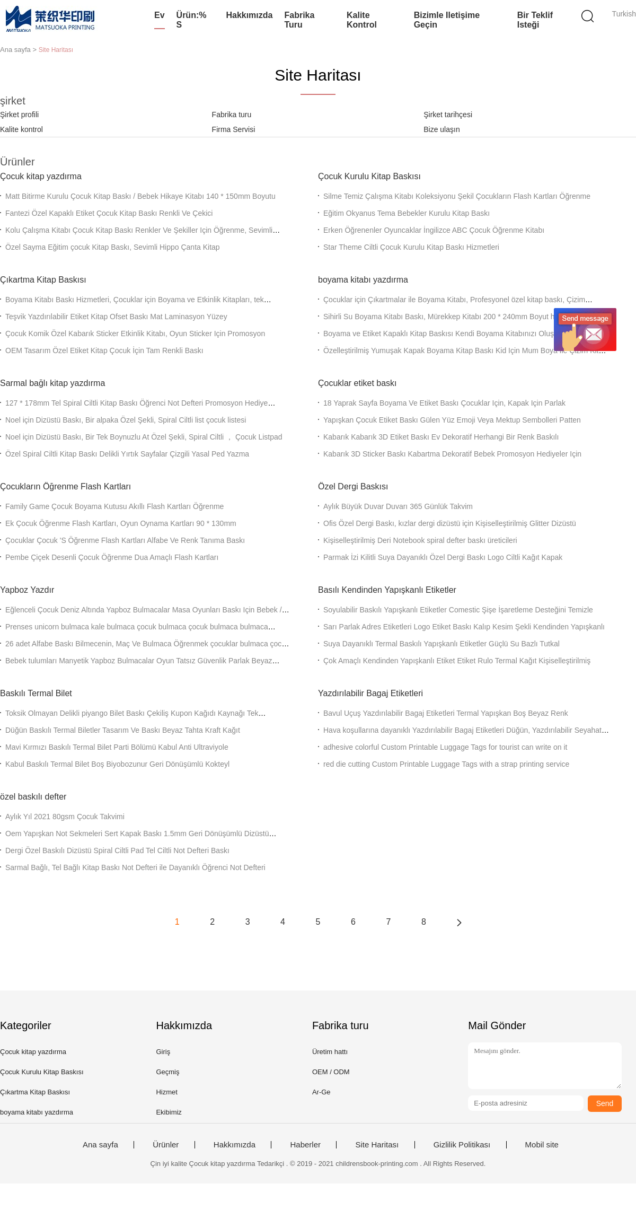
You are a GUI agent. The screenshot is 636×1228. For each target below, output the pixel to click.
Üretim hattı (330, 1052)
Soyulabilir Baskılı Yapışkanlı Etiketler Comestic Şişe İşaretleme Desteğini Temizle (458, 610)
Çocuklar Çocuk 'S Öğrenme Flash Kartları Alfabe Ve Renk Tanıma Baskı (125, 540)
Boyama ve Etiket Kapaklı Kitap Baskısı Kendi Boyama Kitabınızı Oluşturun (447, 333)
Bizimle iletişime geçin (447, 20)
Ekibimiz (168, 1112)
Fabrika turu (299, 20)
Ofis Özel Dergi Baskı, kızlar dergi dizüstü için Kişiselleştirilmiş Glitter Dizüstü (449, 523)
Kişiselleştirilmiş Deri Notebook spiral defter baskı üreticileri (420, 540)
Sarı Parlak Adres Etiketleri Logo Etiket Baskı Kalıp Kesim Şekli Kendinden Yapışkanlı (464, 626)
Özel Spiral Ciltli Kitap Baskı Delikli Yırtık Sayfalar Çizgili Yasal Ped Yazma (127, 454)
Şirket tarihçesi (447, 114)
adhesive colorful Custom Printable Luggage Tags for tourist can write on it (445, 747)
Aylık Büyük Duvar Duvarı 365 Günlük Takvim (398, 506)
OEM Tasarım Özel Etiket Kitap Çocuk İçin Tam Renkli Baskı (104, 350)
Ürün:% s (191, 20)
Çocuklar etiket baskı (357, 383)
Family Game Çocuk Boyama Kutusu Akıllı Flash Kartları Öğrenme (114, 506)
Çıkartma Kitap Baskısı (43, 279)
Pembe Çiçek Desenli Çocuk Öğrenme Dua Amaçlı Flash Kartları (111, 557)
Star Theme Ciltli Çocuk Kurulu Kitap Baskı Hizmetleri (411, 247)
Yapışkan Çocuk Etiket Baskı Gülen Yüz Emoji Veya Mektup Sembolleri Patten (452, 420)
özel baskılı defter (33, 796)
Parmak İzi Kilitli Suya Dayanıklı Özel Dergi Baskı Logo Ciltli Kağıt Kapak (442, 557)
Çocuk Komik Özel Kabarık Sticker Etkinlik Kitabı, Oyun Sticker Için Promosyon (135, 333)
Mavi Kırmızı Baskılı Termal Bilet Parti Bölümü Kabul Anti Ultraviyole (116, 747)
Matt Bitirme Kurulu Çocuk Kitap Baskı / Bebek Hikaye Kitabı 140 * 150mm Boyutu (140, 196)
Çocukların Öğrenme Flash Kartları (65, 486)
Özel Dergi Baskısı (353, 486)
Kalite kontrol (362, 20)
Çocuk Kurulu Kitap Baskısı (369, 176)
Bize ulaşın (441, 129)
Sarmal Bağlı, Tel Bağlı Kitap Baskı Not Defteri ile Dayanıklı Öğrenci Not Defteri (135, 867)
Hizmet (166, 1092)
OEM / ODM (331, 1072)
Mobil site (542, 1144)
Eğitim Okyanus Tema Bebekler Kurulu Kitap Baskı (406, 213)
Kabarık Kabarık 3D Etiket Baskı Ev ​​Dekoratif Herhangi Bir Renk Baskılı (441, 437)
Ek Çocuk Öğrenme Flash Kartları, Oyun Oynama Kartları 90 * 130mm (120, 523)
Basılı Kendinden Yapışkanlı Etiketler (387, 589)
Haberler (305, 1144)
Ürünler (166, 1144)
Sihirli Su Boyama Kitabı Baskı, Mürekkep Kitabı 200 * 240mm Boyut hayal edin (454, 316)
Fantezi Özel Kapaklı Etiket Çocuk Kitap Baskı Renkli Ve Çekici (109, 213)
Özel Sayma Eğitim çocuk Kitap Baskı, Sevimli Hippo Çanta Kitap (112, 247)
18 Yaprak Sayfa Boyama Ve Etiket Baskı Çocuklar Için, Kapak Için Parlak (444, 403)
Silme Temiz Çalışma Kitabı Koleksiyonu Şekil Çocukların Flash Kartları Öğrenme (456, 196)
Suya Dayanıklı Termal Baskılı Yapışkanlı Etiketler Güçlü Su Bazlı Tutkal (441, 643)
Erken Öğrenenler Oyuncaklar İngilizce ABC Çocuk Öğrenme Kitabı (433, 230)
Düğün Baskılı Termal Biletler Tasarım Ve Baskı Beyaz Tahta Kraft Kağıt (122, 730)
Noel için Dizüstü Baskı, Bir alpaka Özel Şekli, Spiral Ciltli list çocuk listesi (125, 420)
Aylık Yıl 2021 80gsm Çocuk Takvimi (65, 816)
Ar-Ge (321, 1092)
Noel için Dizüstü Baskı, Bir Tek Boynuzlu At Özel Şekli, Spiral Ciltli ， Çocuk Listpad (143, 437)
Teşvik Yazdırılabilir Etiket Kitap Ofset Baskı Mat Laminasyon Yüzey (116, 316)
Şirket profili (19, 114)
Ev (159, 15)
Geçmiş (167, 1072)
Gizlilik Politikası (462, 1144)
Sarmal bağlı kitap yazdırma (52, 383)
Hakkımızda (249, 15)
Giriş (163, 1052)
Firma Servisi (233, 129)
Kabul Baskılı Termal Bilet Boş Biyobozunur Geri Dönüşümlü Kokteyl (117, 764)
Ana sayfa (100, 1144)
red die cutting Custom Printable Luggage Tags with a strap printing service (446, 764)
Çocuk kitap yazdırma (41, 176)
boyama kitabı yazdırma (363, 279)
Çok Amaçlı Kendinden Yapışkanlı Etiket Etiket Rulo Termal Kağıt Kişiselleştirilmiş (456, 660)
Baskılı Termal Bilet (36, 693)
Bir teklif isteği (535, 20)
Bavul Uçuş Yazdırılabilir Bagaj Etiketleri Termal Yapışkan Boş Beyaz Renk (445, 713)
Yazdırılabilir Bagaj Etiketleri (370, 693)
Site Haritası (377, 1144)
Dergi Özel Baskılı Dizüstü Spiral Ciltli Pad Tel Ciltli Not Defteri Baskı (117, 850)
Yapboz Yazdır (27, 589)
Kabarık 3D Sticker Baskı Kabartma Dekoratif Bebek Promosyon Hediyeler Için (452, 454)
